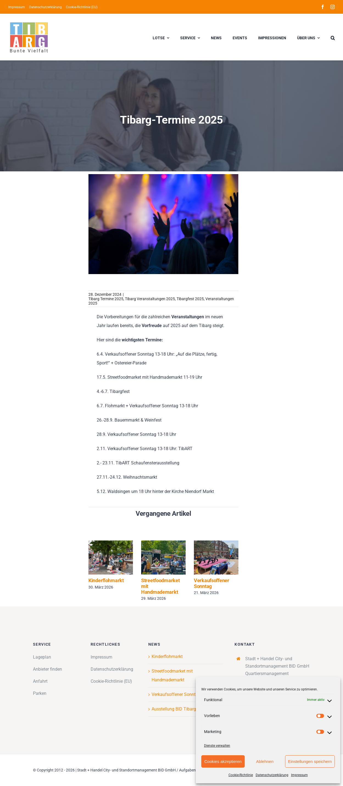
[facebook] (322, 7)
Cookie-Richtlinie (240, 775)
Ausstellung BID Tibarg (174, 709)
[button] (333, 37)
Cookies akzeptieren (223, 761)
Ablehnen (265, 761)
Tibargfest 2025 (190, 299)
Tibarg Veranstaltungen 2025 (150, 299)
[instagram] (332, 7)
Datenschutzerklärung (272, 775)
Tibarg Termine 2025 (105, 299)
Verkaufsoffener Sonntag (211, 583)
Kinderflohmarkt (106, 580)
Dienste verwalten (217, 746)
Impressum (299, 775)
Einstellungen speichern (310, 761)
